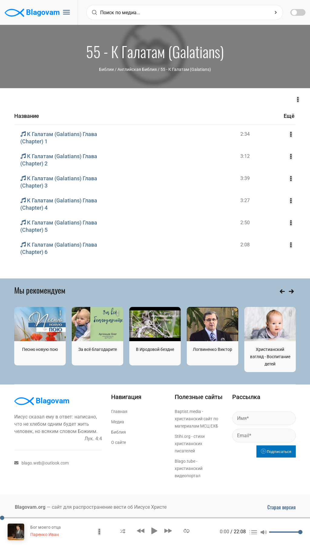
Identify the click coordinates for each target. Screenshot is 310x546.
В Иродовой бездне (155, 349)
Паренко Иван (44, 534)
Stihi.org (182, 436)
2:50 (245, 222)
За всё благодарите (97, 349)
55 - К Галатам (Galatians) (185, 69)
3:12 (245, 156)
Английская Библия (137, 69)
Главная (119, 411)
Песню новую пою (40, 349)
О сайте (118, 442)
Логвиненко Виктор (212, 349)
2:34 (245, 134)
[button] (122, 530)
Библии (106, 69)
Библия (118, 432)
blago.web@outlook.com (41, 463)
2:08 (245, 245)
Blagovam (32, 13)
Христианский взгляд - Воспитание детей (270, 356)
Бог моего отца (45, 527)
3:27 (245, 200)
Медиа (117, 421)
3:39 (245, 178)
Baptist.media (188, 411)
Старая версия (281, 507)
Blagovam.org (30, 507)
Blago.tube (185, 461)
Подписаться (276, 451)
